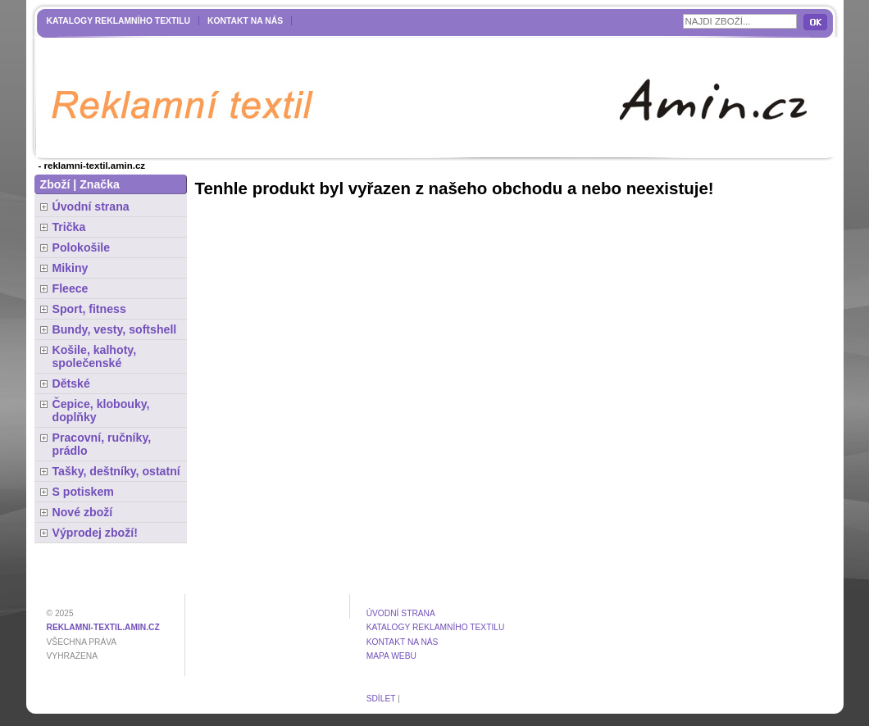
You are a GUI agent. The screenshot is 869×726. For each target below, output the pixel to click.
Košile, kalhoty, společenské (94, 356)
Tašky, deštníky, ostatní (116, 471)
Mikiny (70, 268)
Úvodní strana (91, 206)
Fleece (70, 288)
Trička (69, 227)
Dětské (71, 383)
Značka (100, 184)
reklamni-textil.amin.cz (103, 627)
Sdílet (381, 698)
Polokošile (81, 247)
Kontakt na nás (245, 20)
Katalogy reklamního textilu (119, 20)
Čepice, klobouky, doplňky (101, 410)
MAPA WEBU (391, 655)
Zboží (55, 184)
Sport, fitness (89, 308)
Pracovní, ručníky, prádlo (102, 444)
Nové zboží (82, 512)
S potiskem (83, 491)
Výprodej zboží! (95, 532)
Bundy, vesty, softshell (114, 329)
